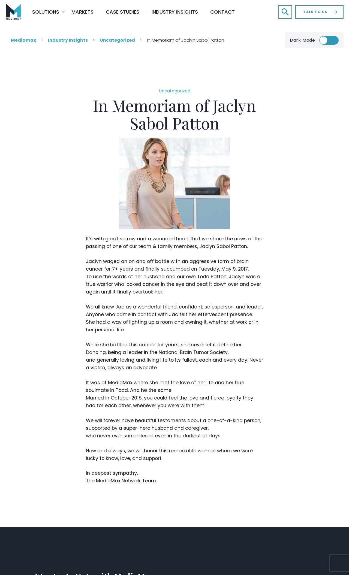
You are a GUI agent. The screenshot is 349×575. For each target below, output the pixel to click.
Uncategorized (174, 91)
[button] (285, 12)
